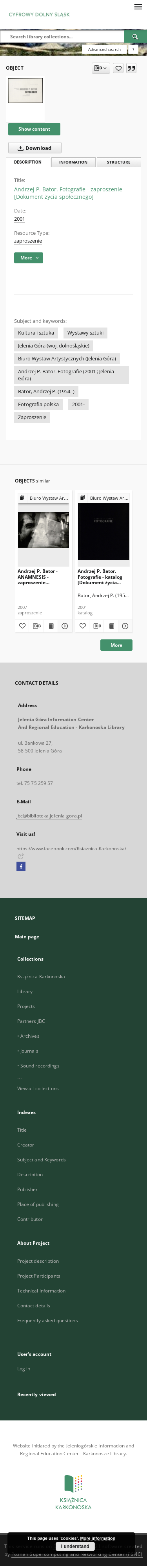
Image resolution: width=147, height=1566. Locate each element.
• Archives (28, 1036)
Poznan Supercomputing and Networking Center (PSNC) (77, 1554)
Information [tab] (73, 162)
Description (30, 1174)
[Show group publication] (43, 498)
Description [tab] (28, 162)
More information (97, 1538)
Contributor (30, 1219)
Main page (27, 936)
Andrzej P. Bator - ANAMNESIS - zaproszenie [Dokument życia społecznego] (38, 576)
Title (22, 1130)
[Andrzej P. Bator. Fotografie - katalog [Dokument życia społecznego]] (103, 529)
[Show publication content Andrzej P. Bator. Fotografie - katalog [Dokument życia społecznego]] (111, 626)
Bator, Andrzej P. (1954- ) (46, 391)
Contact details (34, 1305)
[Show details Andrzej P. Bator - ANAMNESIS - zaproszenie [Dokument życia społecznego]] (64, 626)
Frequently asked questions (47, 1320)
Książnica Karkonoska (41, 976)
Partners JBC (31, 1021)
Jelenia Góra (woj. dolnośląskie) (53, 345)
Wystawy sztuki (85, 332)
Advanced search (104, 49)
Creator (25, 1144)
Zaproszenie (32, 417)
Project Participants (38, 1276)
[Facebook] (20, 866)
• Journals (27, 1051)
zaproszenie (28, 241)
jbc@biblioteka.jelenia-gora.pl (49, 815)
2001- (78, 404)
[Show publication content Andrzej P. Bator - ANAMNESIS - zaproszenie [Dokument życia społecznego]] (51, 626)
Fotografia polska (38, 404)
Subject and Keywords (41, 1159)
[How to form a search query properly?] (133, 49)
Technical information (41, 1290)
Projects (26, 1006)
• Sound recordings (38, 1065)
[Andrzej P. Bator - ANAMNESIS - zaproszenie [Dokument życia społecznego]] (43, 529)
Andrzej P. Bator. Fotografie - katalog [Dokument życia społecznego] (100, 576)
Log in (24, 1368)
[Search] (135, 36)
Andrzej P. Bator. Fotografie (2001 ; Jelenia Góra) (66, 375)
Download (33, 148)
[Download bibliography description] (36, 626)
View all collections (38, 1088)
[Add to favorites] (118, 68)
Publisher (27, 1189)
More (116, 645)
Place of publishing (38, 1204)
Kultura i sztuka (36, 332)
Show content (34, 129)
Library (25, 991)
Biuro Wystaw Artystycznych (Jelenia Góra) (67, 358)
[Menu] (138, 6)
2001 (19, 219)
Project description (38, 1261)
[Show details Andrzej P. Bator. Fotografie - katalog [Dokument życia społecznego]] (124, 626)
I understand (75, 1546)
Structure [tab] (119, 162)
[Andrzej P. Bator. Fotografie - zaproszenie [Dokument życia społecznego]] (25, 90)
